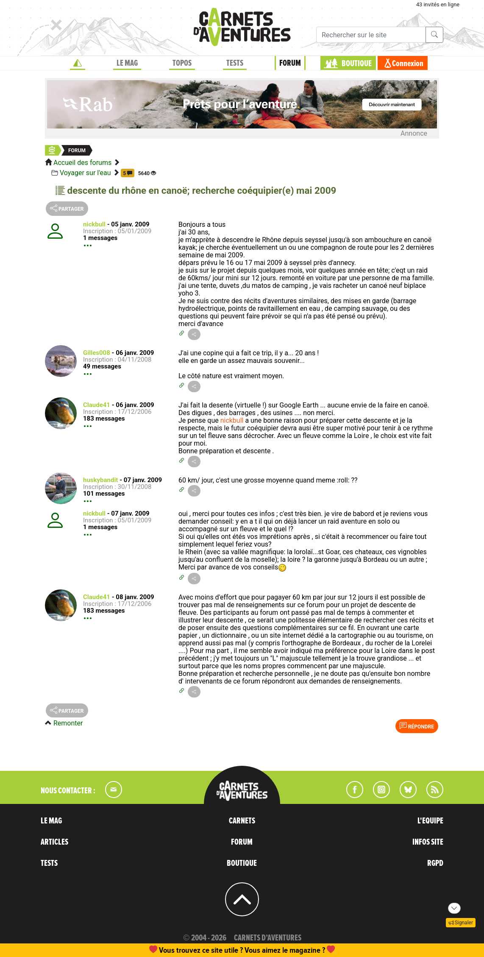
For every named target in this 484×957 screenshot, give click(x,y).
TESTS (234, 63)
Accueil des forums (82, 163)
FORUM (290, 63)
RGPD (435, 863)
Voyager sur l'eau (85, 173)
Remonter (68, 723)
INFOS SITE (427, 842)
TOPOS (182, 63)
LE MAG (127, 63)
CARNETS (242, 821)
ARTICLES (54, 842)
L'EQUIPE (430, 821)
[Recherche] (371, 35)
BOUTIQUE (357, 63)
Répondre (417, 726)
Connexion (407, 63)
